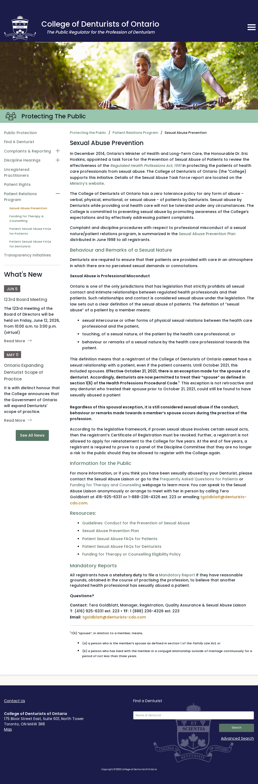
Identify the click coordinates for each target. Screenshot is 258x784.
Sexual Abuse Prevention (28, 208)
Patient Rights (17, 184)
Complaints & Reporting (27, 151)
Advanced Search (237, 738)
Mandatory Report (177, 575)
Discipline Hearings (22, 160)
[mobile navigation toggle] (252, 27)
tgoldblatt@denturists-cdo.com (114, 617)
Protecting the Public (88, 132)
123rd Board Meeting (25, 299)
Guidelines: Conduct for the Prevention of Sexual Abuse (136, 523)
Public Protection (20, 132)
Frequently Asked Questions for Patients (199, 479)
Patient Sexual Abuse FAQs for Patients (30, 231)
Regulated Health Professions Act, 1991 (145, 165)
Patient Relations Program (20, 196)
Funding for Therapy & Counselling (26, 218)
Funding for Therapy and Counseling (105, 485)
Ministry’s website (87, 183)
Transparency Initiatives (27, 255)
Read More (14, 341)
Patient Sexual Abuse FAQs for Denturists (30, 243)
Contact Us (14, 700)
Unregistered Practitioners (16, 172)
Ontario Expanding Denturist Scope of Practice (23, 372)
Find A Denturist (19, 141)
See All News (32, 435)
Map (8, 729)
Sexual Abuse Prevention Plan (207, 233)
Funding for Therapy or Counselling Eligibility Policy (131, 554)
